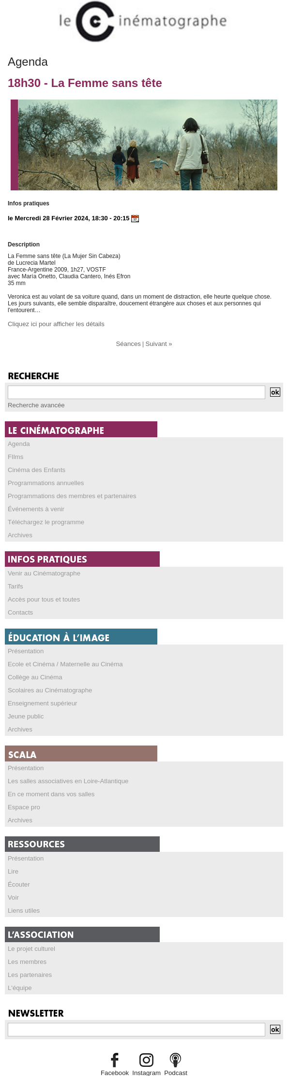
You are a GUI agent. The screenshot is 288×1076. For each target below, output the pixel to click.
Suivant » (158, 343)
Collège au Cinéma (32, 668)
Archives (19, 530)
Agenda (18, 442)
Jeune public (24, 706)
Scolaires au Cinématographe (46, 681)
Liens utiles (22, 895)
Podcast (173, 1055)
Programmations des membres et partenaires (66, 492)
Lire (12, 857)
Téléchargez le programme (42, 517)
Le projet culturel (29, 933)
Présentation (24, 643)
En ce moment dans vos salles (47, 782)
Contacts (19, 605)
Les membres (25, 945)
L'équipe (19, 970)
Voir (13, 882)
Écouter (18, 870)
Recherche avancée (34, 404)
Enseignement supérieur (39, 693)
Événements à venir (33, 505)
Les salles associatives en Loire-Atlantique (62, 769)
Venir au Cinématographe (41, 567)
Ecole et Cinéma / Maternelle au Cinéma (60, 656)
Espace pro (22, 794)
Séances (129, 343)
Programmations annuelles (42, 479)
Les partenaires (28, 958)
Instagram (146, 1055)
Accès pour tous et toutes (40, 592)
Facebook (117, 1055)
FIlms (15, 454)
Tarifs (15, 580)
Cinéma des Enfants (34, 467)
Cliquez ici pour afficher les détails (51, 323)
